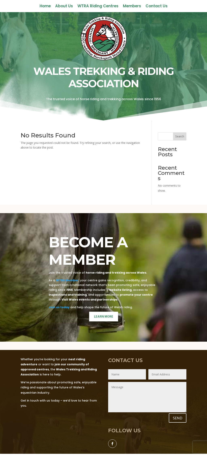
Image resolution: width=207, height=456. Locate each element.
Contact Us (157, 7)
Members (132, 7)
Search (179, 136)
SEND (177, 418)
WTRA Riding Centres (97, 7)
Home (45, 7)
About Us (64, 7)
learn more (103, 316)
